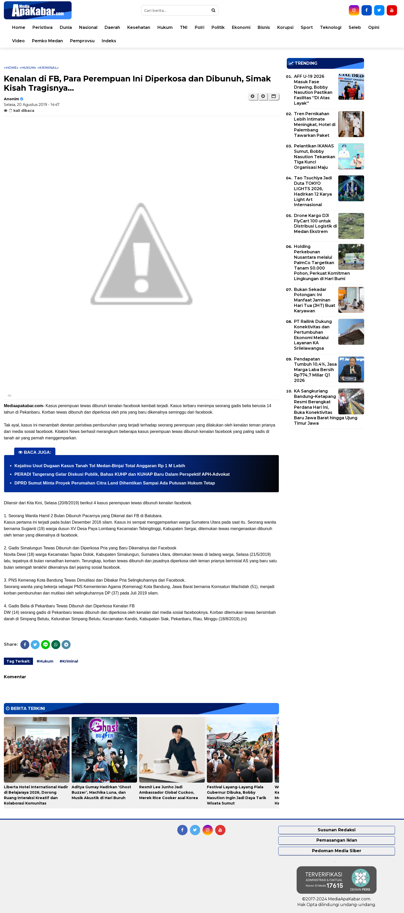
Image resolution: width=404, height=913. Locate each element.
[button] (273, 96)
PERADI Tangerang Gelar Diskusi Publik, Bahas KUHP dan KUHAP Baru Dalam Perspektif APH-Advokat (122, 474)
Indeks (109, 40)
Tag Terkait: (18, 661)
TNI (184, 27)
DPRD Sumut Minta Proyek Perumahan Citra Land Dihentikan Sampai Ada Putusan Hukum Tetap (114, 483)
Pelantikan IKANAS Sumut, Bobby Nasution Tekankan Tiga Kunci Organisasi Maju (314, 157)
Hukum (165, 27)
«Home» (11, 67)
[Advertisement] (325, 469)
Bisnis (264, 27)
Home (18, 27)
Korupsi (285, 27)
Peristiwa (42, 27)
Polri (199, 27)
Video (18, 40)
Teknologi (330, 27)
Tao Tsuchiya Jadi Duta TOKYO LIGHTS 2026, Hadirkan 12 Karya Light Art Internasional (313, 191)
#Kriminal (69, 661)
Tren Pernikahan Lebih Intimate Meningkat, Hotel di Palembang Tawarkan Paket (314, 124)
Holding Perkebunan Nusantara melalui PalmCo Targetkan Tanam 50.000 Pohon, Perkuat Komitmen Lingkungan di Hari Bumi (322, 262)
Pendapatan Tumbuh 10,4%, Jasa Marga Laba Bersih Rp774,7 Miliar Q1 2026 (315, 370)
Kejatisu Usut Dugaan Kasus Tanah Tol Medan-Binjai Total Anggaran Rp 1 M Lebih (99, 465)
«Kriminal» (48, 67)
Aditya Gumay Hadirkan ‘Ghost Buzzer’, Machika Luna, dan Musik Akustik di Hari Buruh (101, 792)
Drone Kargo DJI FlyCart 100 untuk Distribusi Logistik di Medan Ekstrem (315, 223)
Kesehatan (138, 27)
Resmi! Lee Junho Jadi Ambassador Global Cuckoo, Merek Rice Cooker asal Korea (168, 792)
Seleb (355, 27)
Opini (373, 27)
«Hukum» (28, 67)
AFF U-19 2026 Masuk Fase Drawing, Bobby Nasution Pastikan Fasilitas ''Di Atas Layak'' (313, 90)
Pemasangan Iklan (336, 840)
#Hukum (45, 661)
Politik (218, 27)
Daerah (112, 27)
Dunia (66, 27)
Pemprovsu (82, 40)
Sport (307, 27)
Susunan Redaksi (337, 829)
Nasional (88, 27)
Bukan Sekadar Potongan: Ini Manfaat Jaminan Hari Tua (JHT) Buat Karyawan (314, 300)
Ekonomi (241, 27)
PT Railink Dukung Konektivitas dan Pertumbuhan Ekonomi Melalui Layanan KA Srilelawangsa (313, 335)
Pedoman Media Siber (336, 850)
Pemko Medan (47, 40)
